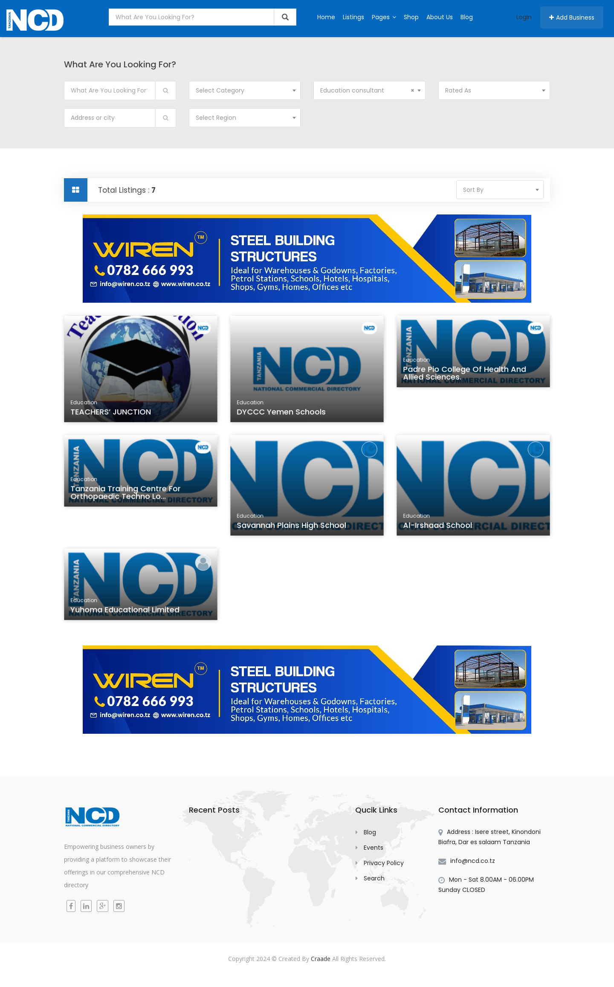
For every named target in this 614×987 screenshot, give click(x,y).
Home (326, 17)
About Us (439, 17)
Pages (384, 17)
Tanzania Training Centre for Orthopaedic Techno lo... (126, 494)
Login (524, 17)
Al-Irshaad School (438, 527)
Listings (353, 17)
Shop (411, 17)
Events (373, 847)
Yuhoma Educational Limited (125, 612)
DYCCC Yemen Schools (282, 413)
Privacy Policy (384, 863)
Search (374, 878)
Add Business (571, 17)
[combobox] (245, 90)
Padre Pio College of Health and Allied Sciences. (464, 375)
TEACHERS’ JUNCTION (112, 413)
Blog (466, 17)
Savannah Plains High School (292, 527)
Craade (320, 959)
